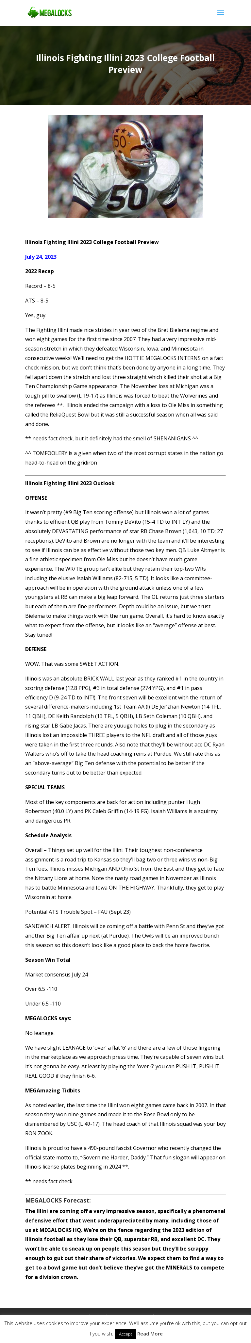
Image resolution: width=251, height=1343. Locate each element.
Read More (150, 1333)
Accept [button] (125, 1334)
